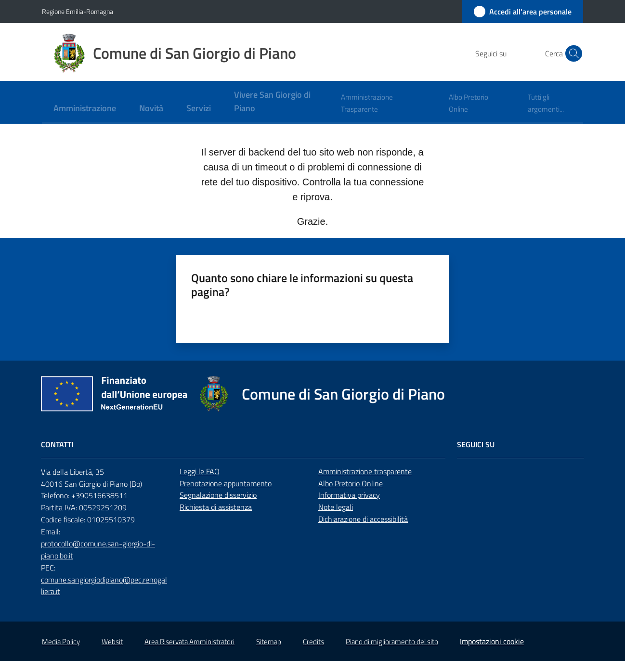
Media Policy (61, 641)
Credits (313, 641)
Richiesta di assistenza (216, 507)
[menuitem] (85, 109)
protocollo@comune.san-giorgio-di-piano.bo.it (98, 549)
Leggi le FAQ (200, 471)
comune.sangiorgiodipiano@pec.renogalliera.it (104, 585)
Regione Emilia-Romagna (77, 11)
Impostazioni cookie (492, 641)
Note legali (335, 507)
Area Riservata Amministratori (189, 641)
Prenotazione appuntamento (226, 483)
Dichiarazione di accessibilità (363, 519)
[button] (571, 53)
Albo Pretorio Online (350, 483)
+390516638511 (99, 495)
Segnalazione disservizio (218, 495)
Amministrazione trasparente (365, 471)
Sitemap (268, 641)
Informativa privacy (349, 495)
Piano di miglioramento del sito (392, 641)
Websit (112, 641)
